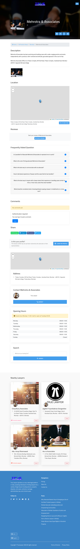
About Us (43, 484)
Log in (15, 221)
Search (40, 358)
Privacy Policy (65, 545)
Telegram (23, 233)
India (13, 534)
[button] (77, 4)
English (14, 538)
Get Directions (64, 123)
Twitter (37, 233)
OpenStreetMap (59, 119)
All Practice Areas (23, 44)
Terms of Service (55, 545)
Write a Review (40, 138)
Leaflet (52, 119)
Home (14, 44)
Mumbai (32, 44)
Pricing (43, 481)
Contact (40, 302)
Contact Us (44, 487)
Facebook (30, 233)
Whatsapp (14, 233)
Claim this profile (61, 243)
